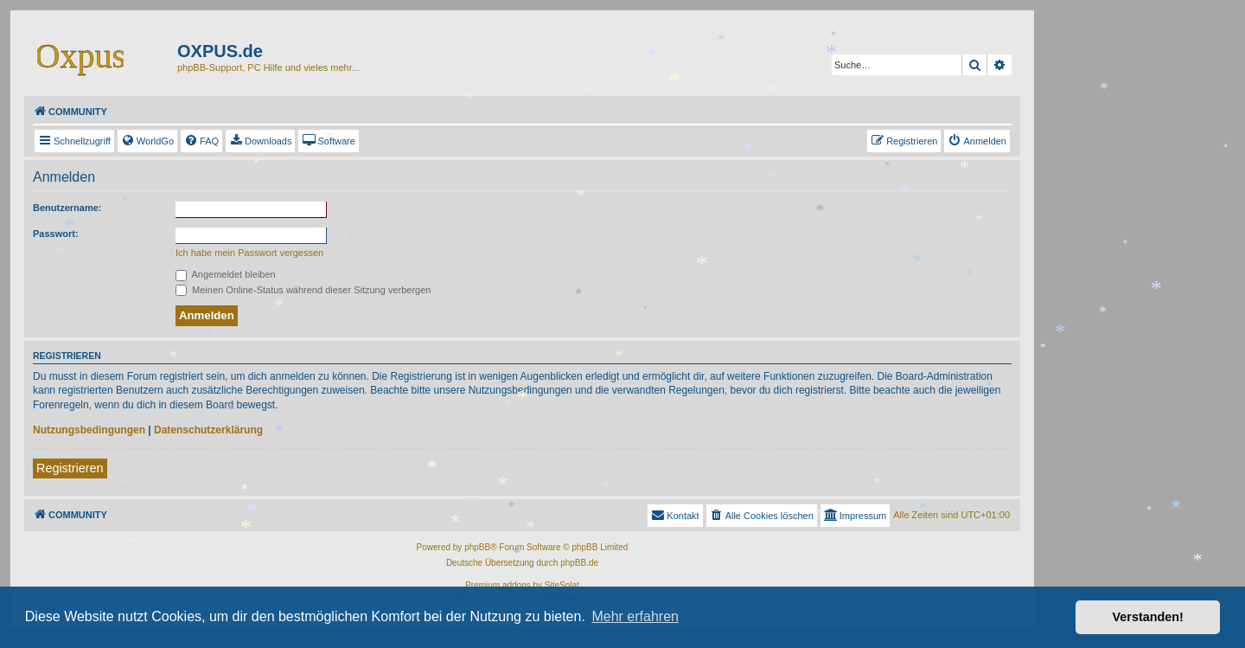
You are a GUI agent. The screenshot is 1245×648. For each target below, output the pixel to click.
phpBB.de (579, 563)
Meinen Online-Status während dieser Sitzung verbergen (303, 290)
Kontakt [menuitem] (675, 515)
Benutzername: (67, 207)
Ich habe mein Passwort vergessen (249, 252)
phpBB (477, 547)
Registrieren (70, 468)
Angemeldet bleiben (226, 274)
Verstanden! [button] (1148, 617)
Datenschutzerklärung (208, 430)
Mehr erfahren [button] (635, 616)
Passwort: (56, 233)
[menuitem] (147, 141)
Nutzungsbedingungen (89, 430)
